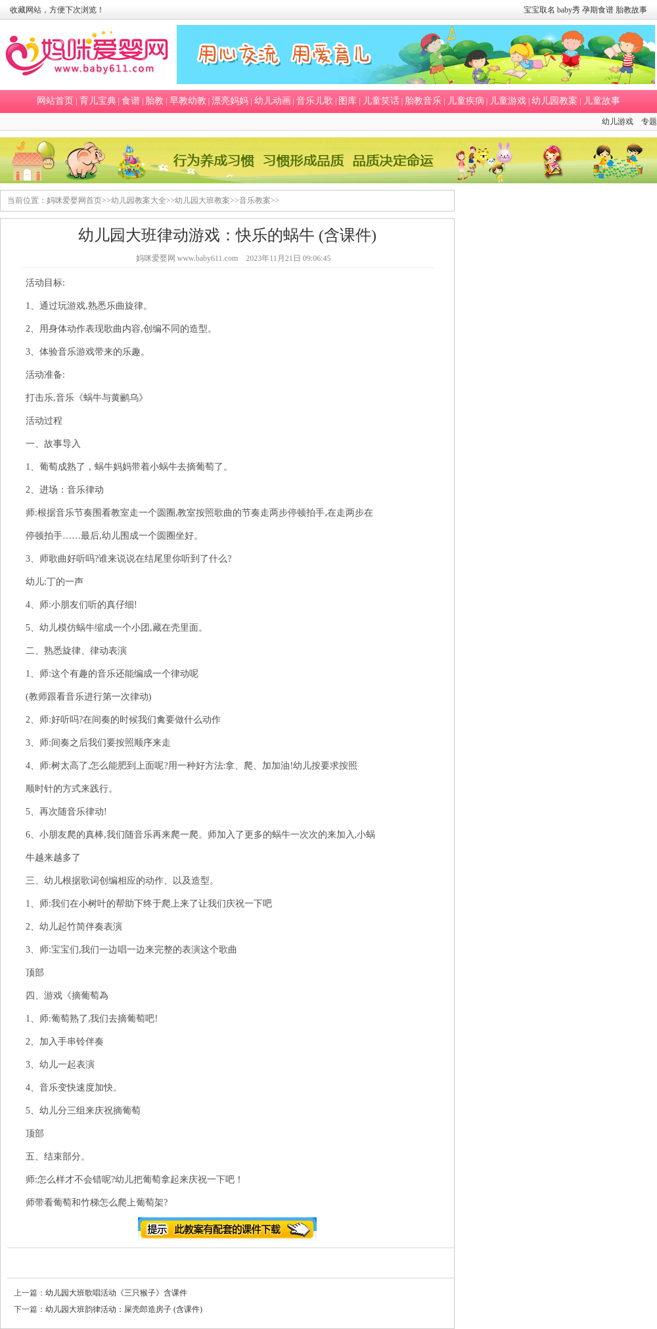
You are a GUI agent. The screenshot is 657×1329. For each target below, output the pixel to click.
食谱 (131, 101)
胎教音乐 (423, 101)
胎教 (154, 101)
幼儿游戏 (617, 121)
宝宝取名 (539, 9)
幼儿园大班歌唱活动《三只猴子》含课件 (116, 1292)
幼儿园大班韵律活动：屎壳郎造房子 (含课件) (123, 1309)
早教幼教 (188, 101)
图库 (347, 101)
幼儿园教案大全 (138, 200)
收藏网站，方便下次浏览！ (57, 9)
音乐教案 (255, 200)
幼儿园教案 (555, 101)
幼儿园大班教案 (202, 200)
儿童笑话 (381, 101)
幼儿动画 (272, 101)
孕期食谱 (598, 9)
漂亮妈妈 (230, 101)
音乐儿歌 (314, 101)
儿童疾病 (465, 101)
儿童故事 (601, 101)
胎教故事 (631, 9)
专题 (649, 121)
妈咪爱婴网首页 (74, 200)
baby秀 (568, 9)
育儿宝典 (97, 101)
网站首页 (55, 101)
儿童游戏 (507, 101)
